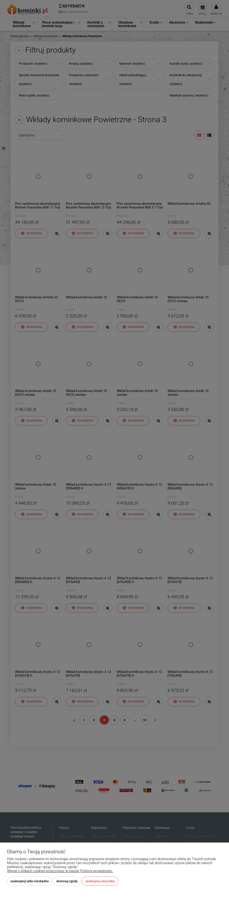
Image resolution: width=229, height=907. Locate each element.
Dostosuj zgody (67, 881)
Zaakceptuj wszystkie (100, 881)
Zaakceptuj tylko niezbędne (29, 881)
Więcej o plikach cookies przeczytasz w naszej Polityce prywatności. (60, 871)
